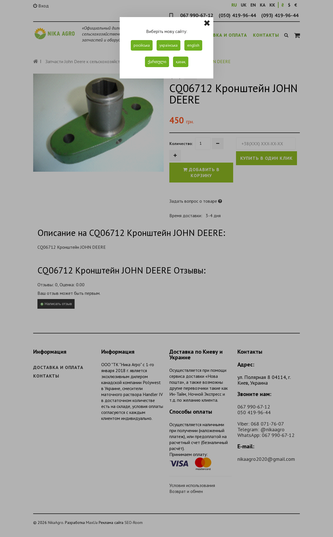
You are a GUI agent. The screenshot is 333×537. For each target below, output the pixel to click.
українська (168, 45)
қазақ (181, 61)
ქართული (157, 61)
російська (142, 45)
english (193, 45)
